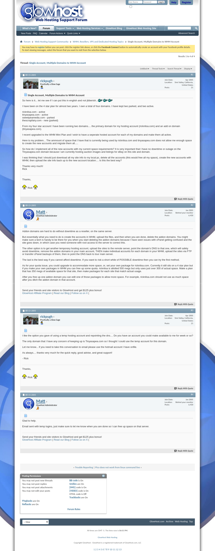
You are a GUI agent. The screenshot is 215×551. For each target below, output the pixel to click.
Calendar (43, 33)
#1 (192, 74)
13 (120, 549)
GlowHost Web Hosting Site (141, 28)
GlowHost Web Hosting (107, 537)
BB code (74, 480)
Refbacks (26, 504)
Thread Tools (157, 68)
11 (114, 549)
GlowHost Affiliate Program (37, 293)
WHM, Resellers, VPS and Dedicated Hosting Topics (98, 41)
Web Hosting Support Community (51, 41)
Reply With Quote (184, 199)
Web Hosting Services (89, 28)
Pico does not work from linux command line (117, 467)
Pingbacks (27, 500)
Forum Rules (74, 509)
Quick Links (72, 33)
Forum (46, 28)
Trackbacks (75, 497)
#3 (192, 310)
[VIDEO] (74, 490)
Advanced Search (186, 33)
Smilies (73, 483)
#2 (192, 205)
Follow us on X (79, 293)
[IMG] (73, 487)
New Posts (26, 33)
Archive (169, 521)
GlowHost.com (157, 521)
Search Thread (174, 68)
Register (186, 2)
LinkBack (144, 68)
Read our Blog (62, 293)
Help (173, 2)
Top (191, 521)
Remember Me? (138, 7)
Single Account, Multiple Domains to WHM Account (57, 63)
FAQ (35, 33)
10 (111, 549)
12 (117, 549)
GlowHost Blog (114, 28)
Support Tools (63, 28)
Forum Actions (56, 33)
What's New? (29, 28)
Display (187, 68)
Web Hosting (181, 521)
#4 (192, 394)
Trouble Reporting (84, 467)
